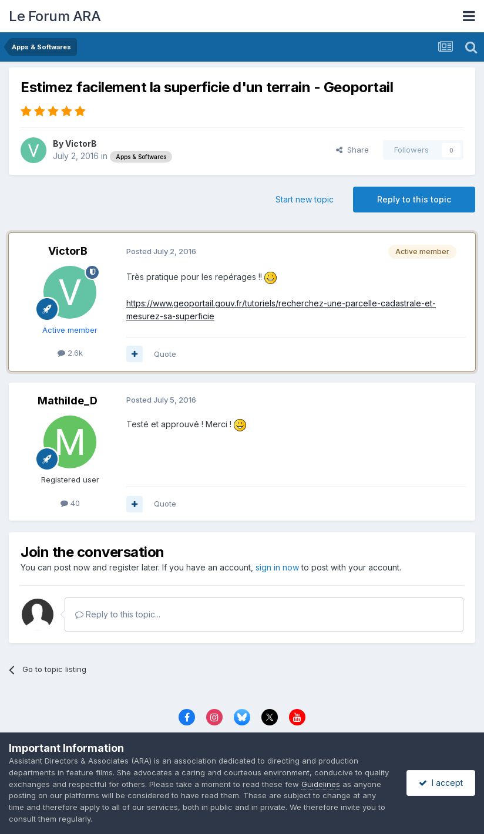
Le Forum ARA (54, 16)
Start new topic (304, 199)
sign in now (277, 567)
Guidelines (320, 784)
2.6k (70, 352)
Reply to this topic (414, 199)
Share (352, 149)
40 (70, 503)
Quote (165, 354)
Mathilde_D (68, 400)
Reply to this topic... (117, 614)
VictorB (81, 143)
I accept (441, 783)
